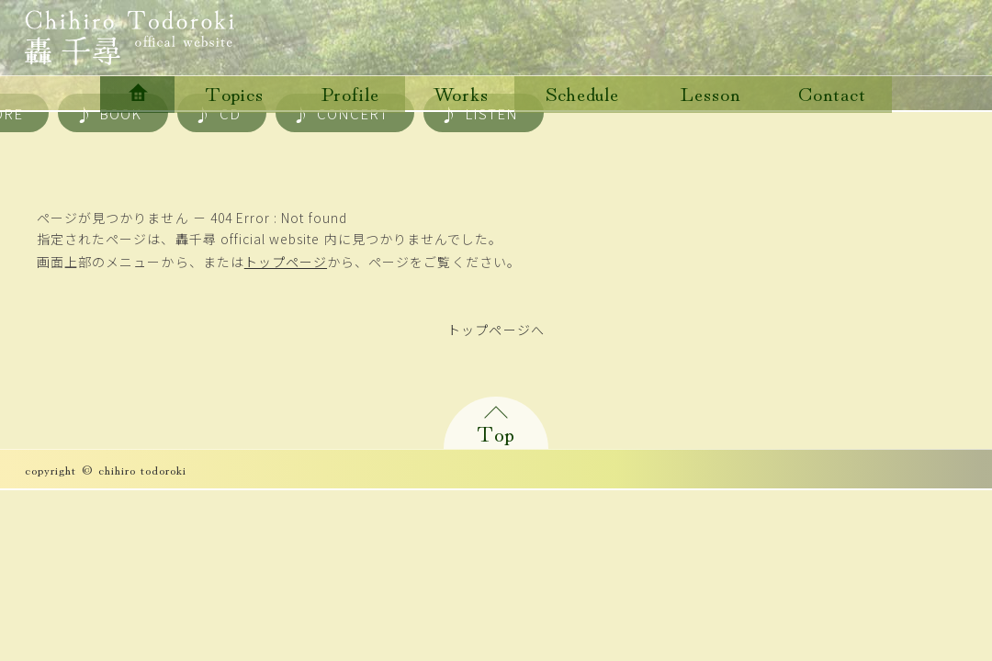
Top (496, 432)
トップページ (285, 261)
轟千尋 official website (129, 37)
